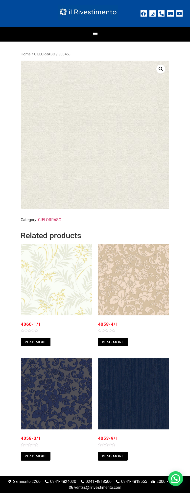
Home (26, 54)
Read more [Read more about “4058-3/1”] (36, 456)
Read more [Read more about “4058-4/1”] (113, 342)
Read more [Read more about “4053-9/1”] (113, 456)
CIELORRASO (44, 54)
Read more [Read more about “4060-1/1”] (36, 342)
